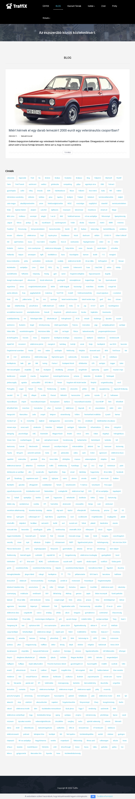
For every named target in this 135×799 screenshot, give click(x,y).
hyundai (49, 753)
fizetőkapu (75, 466)
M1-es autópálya (25, 741)
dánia (9, 728)
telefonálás (49, 683)
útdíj (25, 395)
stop (19, 702)
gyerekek (34, 459)
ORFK (90, 657)
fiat (100, 280)
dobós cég (11, 504)
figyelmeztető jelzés (85, 542)
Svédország (11, 555)
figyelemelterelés (92, 651)
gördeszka (55, 184)
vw (25, 319)
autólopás (58, 351)
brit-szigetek (80, 670)
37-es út (109, 606)
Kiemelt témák (74, 6)
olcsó (100, 530)
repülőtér (10, 459)
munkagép (52, 581)
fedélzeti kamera (74, 216)
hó (18, 395)
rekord (9, 709)
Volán (73, 223)
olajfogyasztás (54, 421)
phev (19, 645)
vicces (9, 235)
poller (49, 530)
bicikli (95, 255)
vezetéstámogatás (27, 331)
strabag (49, 613)
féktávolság (78, 741)
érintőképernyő (109, 600)
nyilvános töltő (34, 625)
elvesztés (74, 389)
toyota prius (52, 235)
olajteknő (22, 523)
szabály (60, 261)
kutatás (20, 747)
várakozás (37, 427)
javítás (87, 395)
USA (56, 331)
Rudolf (119, 178)
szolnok (114, 664)
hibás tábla (11, 331)
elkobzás (37, 542)
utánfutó (28, 702)
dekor (53, 645)
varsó (63, 274)
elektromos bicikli (74, 261)
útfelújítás (66, 459)
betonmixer (79, 210)
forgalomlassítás (69, 702)
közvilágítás (74, 255)
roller (51, 587)
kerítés (38, 498)
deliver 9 (94, 625)
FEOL (50, 267)
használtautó (12, 402)
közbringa (97, 319)
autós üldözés (12, 293)
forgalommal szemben (15, 351)
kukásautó (45, 606)
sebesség (10, 638)
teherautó (46, 446)
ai (60, 555)
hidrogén (61, 587)
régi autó (60, 510)
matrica (20, 248)
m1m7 (93, 306)
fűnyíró (9, 657)
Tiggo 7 (81, 709)
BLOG (58, 6)
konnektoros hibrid (95, 568)
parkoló (71, 696)
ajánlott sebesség (93, 721)
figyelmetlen (53, 472)
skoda (81, 223)
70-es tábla (26, 619)
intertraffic (10, 523)
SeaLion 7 (104, 632)
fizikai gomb (116, 562)
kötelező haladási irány (15, 587)
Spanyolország (120, 216)
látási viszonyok (101, 594)
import (23, 402)
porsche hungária (13, 696)
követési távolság (35, 510)
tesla (47, 453)
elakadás (42, 657)
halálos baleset (103, 670)
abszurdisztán (41, 702)
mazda (33, 376)
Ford (32, 178)
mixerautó (66, 210)
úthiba (58, 613)
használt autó (30, 536)
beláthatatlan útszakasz (106, 421)
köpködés (94, 312)
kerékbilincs (52, 255)
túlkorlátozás (29, 728)
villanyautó (90, 530)
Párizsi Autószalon (14, 549)
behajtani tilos (39, 734)
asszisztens (33, 587)
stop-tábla (25, 651)
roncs (79, 434)
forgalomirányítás (104, 581)
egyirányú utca (90, 184)
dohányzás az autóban (15, 472)
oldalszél (22, 581)
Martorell (108, 178)
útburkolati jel (52, 319)
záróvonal (109, 504)
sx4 (63, 523)
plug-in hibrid (29, 574)
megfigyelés (111, 517)
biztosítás (10, 689)
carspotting (67, 184)
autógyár (70, 427)
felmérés (45, 747)
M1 (113, 261)
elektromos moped (66, 689)
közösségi (77, 287)
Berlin (121, 702)
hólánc (77, 414)
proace (88, 600)
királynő (70, 197)
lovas (125, 741)
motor (92, 453)
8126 (77, 319)
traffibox (44, 645)
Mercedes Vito (36, 753)
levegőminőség (108, 702)
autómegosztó (60, 223)
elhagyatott (33, 485)
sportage (53, 299)
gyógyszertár (21, 753)
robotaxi (110, 734)
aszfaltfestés (12, 274)
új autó (107, 414)
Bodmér (80, 677)
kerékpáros (52, 574)
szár (99, 504)
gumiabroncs (90, 613)
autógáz (102, 363)
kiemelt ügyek (25, 555)
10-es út (33, 670)
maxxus (77, 459)
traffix (51, 466)
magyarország (31, 645)
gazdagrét (61, 280)
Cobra (103, 638)
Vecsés (25, 338)
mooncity (107, 689)
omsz (22, 287)
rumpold (23, 376)
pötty (97, 689)
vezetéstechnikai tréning (42, 568)
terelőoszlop (60, 530)
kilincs (9, 753)
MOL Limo (10, 216)
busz (63, 255)
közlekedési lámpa (44, 715)
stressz (78, 651)
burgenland (44, 376)
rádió (111, 408)
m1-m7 (104, 625)
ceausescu (78, 338)
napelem (55, 702)
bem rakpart (114, 549)
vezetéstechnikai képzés (75, 568)
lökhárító (63, 395)
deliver (121, 600)
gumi (102, 306)
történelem (11, 562)
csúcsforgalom (118, 536)
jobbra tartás (27, 299)
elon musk (105, 478)
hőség (46, 274)
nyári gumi (20, 517)
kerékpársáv (11, 363)
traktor (119, 191)
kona (58, 753)
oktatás (79, 549)
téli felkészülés (108, 651)
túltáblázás (83, 696)
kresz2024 (11, 581)
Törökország (51, 389)
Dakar (96, 434)
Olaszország (117, 613)
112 (103, 255)
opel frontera (18, 242)
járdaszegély (12, 383)
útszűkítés (59, 721)
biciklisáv (82, 498)
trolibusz (22, 216)
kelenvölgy (95, 229)
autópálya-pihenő (108, 325)
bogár (32, 325)
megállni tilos (66, 670)
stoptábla (28, 370)
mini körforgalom (43, 696)
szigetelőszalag (107, 383)
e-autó (9, 670)
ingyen (109, 530)
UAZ (34, 434)
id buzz (9, 747)
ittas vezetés (118, 670)
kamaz (117, 414)
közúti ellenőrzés (46, 280)
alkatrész (29, 466)
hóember (49, 427)
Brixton (47, 178)
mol (15, 357)
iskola (45, 478)
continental (103, 613)
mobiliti (104, 664)
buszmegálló (92, 664)
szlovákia (114, 248)
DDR (48, 191)
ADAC (41, 562)
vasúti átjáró (101, 248)
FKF (110, 191)
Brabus (57, 178)
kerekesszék (114, 338)
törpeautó (10, 741)
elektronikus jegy (41, 357)
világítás (91, 645)
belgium (53, 414)
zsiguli (42, 414)
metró (102, 223)
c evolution (117, 293)
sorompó (33, 216)
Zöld (103, 6)
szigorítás (116, 683)
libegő (114, 210)
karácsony (11, 446)
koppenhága (89, 280)
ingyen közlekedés (14, 536)
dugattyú (106, 434)
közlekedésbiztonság (73, 753)
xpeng (58, 715)
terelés (53, 741)
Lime (34, 267)
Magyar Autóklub (77, 657)
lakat (113, 459)
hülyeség (36, 274)
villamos (20, 235)
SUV (46, 594)
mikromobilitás (77, 446)
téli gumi (20, 453)
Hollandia (10, 255)
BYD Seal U (94, 574)
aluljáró (33, 210)
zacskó (9, 395)
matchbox (89, 287)
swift (47, 498)
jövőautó (71, 370)
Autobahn (10, 485)
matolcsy (48, 293)
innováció (22, 344)
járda (26, 261)
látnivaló (118, 721)
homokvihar (38, 408)
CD (123, 510)
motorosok (76, 581)
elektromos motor (105, 696)
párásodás (65, 453)
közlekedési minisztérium (51, 709)
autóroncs (11, 325)
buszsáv (124, 344)
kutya (101, 498)
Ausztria (121, 568)
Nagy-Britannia (40, 741)
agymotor (10, 606)
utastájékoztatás (33, 312)
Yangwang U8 (12, 625)
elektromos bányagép (53, 248)
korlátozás (57, 677)
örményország (44, 325)
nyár (27, 542)
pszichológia (23, 434)
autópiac (68, 715)
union (41, 203)
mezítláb (93, 587)
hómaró (111, 184)
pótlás (84, 389)
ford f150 (60, 293)
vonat (82, 344)
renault (86, 319)
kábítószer (70, 408)
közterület (44, 434)
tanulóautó (96, 485)
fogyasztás (58, 498)
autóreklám (36, 261)
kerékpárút (101, 344)
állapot (33, 395)
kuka (103, 191)
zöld (54, 747)
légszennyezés (94, 274)
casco (39, 613)
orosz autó (25, 427)
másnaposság (63, 683)
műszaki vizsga (74, 536)
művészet (41, 466)
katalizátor (104, 523)
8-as (23, 293)
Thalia (40, 389)
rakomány (121, 587)
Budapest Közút (68, 363)
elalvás (49, 510)
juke (92, 696)
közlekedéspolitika (86, 734)
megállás (52, 242)
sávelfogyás (37, 530)
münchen (25, 408)
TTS (69, 574)
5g (58, 267)
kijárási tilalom (20, 210)
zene (80, 248)
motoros (120, 223)
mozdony (116, 632)
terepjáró (112, 255)
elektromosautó (13, 734)
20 (90, 408)
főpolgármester (89, 242)
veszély (10, 542)
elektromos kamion (14, 466)
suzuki (118, 319)
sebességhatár (90, 459)
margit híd (112, 287)
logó (85, 466)
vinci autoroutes (50, 625)
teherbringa (101, 549)
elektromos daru (13, 613)
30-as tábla (21, 600)
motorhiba (30, 421)
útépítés (104, 459)
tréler (116, 242)
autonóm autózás (34, 453)
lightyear (55, 478)
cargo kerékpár (12, 632)
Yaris (9, 184)
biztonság (119, 446)
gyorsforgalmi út (77, 664)
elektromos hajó (78, 491)
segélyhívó (93, 203)
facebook (119, 472)
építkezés (54, 210)
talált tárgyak (64, 287)
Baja (64, 472)
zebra (76, 453)
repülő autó (60, 632)
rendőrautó (37, 594)
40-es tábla (108, 472)
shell (17, 728)
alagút (43, 216)
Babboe (116, 478)
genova (78, 594)
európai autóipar (102, 619)
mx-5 (119, 383)
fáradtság (18, 478)
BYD (90, 491)
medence (10, 677)
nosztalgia (80, 203)
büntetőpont (95, 440)
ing (8, 683)
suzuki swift (67, 562)
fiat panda (17, 683)
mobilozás (24, 594)
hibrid (70, 632)
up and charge (71, 619)
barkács (67, 402)
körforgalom (102, 261)
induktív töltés (86, 619)
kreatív (69, 434)
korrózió (58, 408)
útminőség (28, 696)
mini (39, 351)
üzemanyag (11, 594)
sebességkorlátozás (43, 721)
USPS (95, 638)
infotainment (60, 542)
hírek (9, 210)
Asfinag (68, 594)
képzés (58, 568)
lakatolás (87, 376)
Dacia (86, 747)
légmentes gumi (58, 357)
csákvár (62, 306)
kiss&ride (98, 376)
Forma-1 (55, 363)
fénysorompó (84, 702)
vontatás (22, 689)
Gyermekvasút (111, 280)
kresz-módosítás (13, 261)
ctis (16, 299)
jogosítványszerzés (14, 491)
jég (44, 587)
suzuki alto (40, 472)
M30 (106, 351)
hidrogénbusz (119, 434)
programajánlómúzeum (107, 331)
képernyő (33, 606)
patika (114, 747)
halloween (114, 395)
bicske (83, 312)
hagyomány (94, 472)
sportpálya (27, 498)
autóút (100, 734)
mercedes (86, 325)
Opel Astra (49, 517)
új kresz (10, 645)
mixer (19, 542)
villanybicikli (81, 510)
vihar (49, 408)
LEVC (27, 549)
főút (51, 536)
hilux (97, 600)
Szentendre (106, 312)
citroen (118, 299)
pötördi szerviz (71, 312)
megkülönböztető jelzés (37, 287)
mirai (35, 338)
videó (101, 242)
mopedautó (65, 741)
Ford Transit (19, 184)
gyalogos (121, 734)
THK (55, 606)
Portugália (10, 389)
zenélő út (63, 581)
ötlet (91, 670)
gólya (78, 184)
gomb (9, 568)
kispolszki (57, 312)
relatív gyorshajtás (61, 325)
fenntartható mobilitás (92, 414)
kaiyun (21, 255)
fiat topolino (71, 734)
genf (101, 299)
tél (8, 357)
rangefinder (83, 370)
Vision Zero (11, 440)
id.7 (21, 562)
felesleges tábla (36, 319)
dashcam (86, 235)
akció (67, 613)
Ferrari (59, 383)
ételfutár (114, 625)
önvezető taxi (84, 728)
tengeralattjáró (112, 657)
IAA (36, 363)
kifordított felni (12, 408)
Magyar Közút (57, 434)
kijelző (70, 510)
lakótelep (82, 472)
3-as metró (41, 242)
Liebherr (44, 670)
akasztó (10, 702)
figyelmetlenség (80, 625)
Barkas (83, 229)
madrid (93, 478)
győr (55, 274)
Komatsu (72, 587)
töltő (123, 664)
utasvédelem (100, 408)
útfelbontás (83, 363)
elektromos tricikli (22, 709)
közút (76, 235)
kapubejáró (117, 491)
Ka (39, 178)
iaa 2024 (113, 344)
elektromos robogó (44, 632)
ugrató (106, 370)
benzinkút (22, 606)
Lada (34, 414)
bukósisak (102, 645)
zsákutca (69, 677)
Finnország (22, 229)
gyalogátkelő (106, 555)
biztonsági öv (83, 638)
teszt (117, 555)
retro (87, 434)
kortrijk (72, 344)
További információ (105, 796)
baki (22, 363)
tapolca (60, 197)
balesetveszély (88, 331)
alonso (74, 478)
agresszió (103, 453)
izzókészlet (82, 517)
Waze (72, 191)
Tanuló (58, 485)
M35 (64, 638)
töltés (93, 498)
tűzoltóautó (46, 223)
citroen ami (108, 677)
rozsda (96, 395)
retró (119, 408)
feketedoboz (49, 491)
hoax (88, 267)
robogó (41, 574)
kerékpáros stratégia (61, 338)
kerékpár (52, 734)
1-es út (52, 216)
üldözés (31, 197)
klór (20, 677)
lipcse (115, 715)
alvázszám (67, 504)
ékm (35, 709)
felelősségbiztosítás (55, 203)
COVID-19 (107, 235)
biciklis (63, 389)
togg (30, 715)
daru (109, 299)
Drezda (40, 191)
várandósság (65, 414)
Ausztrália (104, 683)
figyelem (110, 568)
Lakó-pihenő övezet (51, 440)
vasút (124, 715)
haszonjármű (59, 696)
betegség (10, 434)
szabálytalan (47, 485)
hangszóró (11, 414)
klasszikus (24, 414)
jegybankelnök (35, 293)
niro (44, 299)
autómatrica (25, 357)
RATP (71, 542)
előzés (115, 741)
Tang (114, 619)
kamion (85, 255)
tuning (45, 363)
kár (126, 351)
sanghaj (71, 721)
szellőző (104, 562)
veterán (107, 721)
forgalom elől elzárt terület (76, 383)
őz (78, 306)
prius (50, 197)
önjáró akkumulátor (36, 664)
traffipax (21, 664)
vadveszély (72, 357)
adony (79, 600)
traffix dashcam (48, 306)
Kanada (89, 248)
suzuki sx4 (73, 523)
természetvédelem (119, 203)
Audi (37, 440)
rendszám (49, 261)
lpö (126, 696)
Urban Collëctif (121, 235)
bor (99, 446)
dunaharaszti (12, 651)
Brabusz (79, 178)
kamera (32, 638)
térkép (118, 267)
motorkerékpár (12, 619)
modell (70, 293)
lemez (9, 517)
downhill (104, 203)
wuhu (80, 721)
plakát (123, 517)
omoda (83, 478)
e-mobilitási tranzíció (14, 312)
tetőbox (41, 197)
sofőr (22, 191)
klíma (107, 427)
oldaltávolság (20, 306)
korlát (55, 523)
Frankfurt (10, 229)
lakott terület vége (88, 299)
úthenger (122, 651)
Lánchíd (44, 210)
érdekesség (62, 466)
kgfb (41, 255)
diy (36, 223)
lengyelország (70, 555)
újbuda (53, 657)
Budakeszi (65, 235)
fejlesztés (82, 427)
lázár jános (70, 709)
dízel (42, 267)
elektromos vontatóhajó (16, 715)
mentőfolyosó (32, 747)
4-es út (63, 242)
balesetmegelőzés (45, 728)
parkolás (104, 747)
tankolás (108, 440)
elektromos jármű (36, 344)
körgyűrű (77, 613)
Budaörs (22, 325)
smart (72, 472)
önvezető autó (95, 351)
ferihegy (43, 638)
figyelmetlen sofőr (68, 606)
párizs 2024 (65, 625)
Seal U (123, 619)
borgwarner (45, 338)
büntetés (76, 683)
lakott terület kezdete (69, 299)
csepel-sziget (59, 600)
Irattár (91, 6)
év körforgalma (12, 338)
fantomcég (112, 498)
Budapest (47, 370)
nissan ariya (11, 427)
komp (48, 600)
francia (75, 325)
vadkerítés (60, 728)
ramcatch (44, 523)
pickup (28, 223)
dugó (101, 466)
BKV (61, 216)
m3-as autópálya (91, 216)
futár (8, 299)
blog (88, 178)
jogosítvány (61, 517)
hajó (42, 235)
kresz (77, 747)
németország (91, 715)
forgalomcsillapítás (77, 274)
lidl (117, 440)
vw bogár (65, 331)
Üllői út (71, 728)
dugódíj (107, 274)
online (109, 267)
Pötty (114, 6)
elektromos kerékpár (46, 689)
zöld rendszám (35, 600)
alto (29, 472)
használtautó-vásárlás (83, 402)
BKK (114, 709)
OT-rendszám (98, 728)
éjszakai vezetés (24, 721)
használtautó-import (38, 402)
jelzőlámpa (104, 715)
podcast (26, 734)
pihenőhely (54, 638)
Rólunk (46, 18)
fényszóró (54, 549)
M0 (75, 229)
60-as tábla (89, 261)
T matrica (83, 485)
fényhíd (93, 383)
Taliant (30, 389)
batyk (71, 645)
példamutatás (80, 574)
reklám (96, 235)
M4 (61, 734)
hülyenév (92, 223)
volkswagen (104, 741)
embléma (122, 229)
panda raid (29, 683)
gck (60, 619)
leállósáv (117, 574)
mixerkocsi (92, 210)
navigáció (51, 344)
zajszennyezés (93, 677)
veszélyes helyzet (61, 446)
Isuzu (30, 242)
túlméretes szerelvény (15, 197)
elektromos (31, 235)
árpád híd (10, 344)
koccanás (85, 357)
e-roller (43, 395)
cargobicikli (28, 613)
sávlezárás (74, 242)
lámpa (90, 504)
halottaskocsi (60, 191)
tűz (122, 747)
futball (16, 498)
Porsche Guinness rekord (56, 664)
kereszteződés (54, 229)
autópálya (23, 267)
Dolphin (48, 542)
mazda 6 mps (118, 370)
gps (29, 363)
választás (10, 178)
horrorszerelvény (37, 581)
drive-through (66, 747)
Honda (30, 351)
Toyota (9, 453)
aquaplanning (104, 389)
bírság (62, 645)
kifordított (119, 402)
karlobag (63, 344)
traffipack (10, 664)
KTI (39, 683)
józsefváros (33, 306)
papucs (83, 587)
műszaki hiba (12, 530)
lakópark (60, 427)
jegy (96, 325)
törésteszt (111, 466)
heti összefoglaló (13, 370)
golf (8, 478)
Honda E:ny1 (11, 421)
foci (8, 498)
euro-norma (69, 421)
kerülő (67, 229)
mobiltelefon (81, 632)
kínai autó (30, 562)
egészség (95, 370)
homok (21, 446)
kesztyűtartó (54, 402)
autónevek (104, 709)
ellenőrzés (31, 280)
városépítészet (75, 280)
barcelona (106, 574)
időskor (80, 645)
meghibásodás (97, 517)
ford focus (116, 351)
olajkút (120, 197)
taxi (23, 625)
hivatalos (68, 178)
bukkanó (90, 338)
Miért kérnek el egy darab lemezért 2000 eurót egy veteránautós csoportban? (64, 130)
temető (43, 536)
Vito (79, 421)
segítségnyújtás (40, 549)
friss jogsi (108, 485)
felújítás (82, 351)
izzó (72, 517)
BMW (111, 223)
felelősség (70, 351)
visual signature (102, 293)
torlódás (63, 657)
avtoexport (32, 255)
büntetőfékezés (109, 229)
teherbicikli (71, 498)
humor (119, 677)
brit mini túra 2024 (119, 542)
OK (93, 796)
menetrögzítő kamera (61, 376)
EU (109, 242)
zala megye (11, 203)
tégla (87, 536)
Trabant (80, 197)
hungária (105, 536)
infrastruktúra (96, 427)
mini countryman (34, 248)
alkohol (90, 446)
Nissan (121, 261)
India (71, 306)
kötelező (91, 197)
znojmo (78, 715)
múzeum (10, 721)
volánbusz (113, 357)
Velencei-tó (77, 267)
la (21, 421)
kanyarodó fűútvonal (40, 651)
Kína (43, 459)
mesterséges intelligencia (44, 619)
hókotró (81, 191)
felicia (19, 223)
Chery (96, 702)
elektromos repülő (84, 689)
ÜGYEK (46, 6)
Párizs (75, 331)
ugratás (24, 383)
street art (104, 210)
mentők (66, 267)
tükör (121, 363)
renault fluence (31, 677)
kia (37, 299)
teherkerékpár (28, 632)
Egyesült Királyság (120, 389)
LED (55, 453)
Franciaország (84, 606)
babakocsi (101, 338)
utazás (115, 523)
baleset (9, 600)
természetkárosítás (106, 197)
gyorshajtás (11, 191)
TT (62, 574)
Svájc (91, 344)
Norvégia (67, 651)
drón (118, 696)
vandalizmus (24, 504)
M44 (72, 638)
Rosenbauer (88, 581)
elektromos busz (117, 453)
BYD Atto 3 (49, 383)
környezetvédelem (38, 229)
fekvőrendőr (33, 446)
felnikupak (110, 376)
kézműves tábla (44, 331)
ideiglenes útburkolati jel (26, 657)
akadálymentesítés (27, 203)
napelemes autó (32, 478)
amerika (22, 638)
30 (104, 357)
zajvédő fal (51, 555)
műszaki (61, 536)
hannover (108, 446)
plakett (93, 523)
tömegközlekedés (13, 574)
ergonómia (11, 287)
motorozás (114, 638)
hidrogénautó (66, 319)
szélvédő (38, 555)
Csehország (94, 510)
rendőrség (92, 709)
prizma (106, 510)
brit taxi (89, 549)
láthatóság (57, 594)
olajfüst (41, 421)
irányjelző (117, 427)
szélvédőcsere (53, 562)
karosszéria (75, 395)
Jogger (112, 363)
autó (84, 453)
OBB (102, 184)
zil (105, 395)
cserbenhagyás (26, 440)
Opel (115, 510)
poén (121, 466)
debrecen (45, 677)
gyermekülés (67, 549)
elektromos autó (107, 587)
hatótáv (93, 632)
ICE (8, 242)
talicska (99, 657)
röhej (31, 191)
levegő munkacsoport (15, 280)
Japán (88, 594)
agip (8, 306)
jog (85, 306)
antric (119, 606)
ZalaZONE (98, 267)
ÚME (93, 389)
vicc (92, 466)
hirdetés (10, 248)
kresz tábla (54, 459)
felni (109, 402)
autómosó (32, 184)
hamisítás (54, 504)
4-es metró (93, 191)
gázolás (22, 485)
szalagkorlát (62, 491)
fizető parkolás (117, 594)
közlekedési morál (33, 491)
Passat (53, 395)
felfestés (25, 274)
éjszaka (109, 319)
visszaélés (80, 504)
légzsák (81, 408)
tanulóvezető (71, 485)
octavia (76, 376)
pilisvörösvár (21, 670)
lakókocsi (111, 728)
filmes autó (91, 741)
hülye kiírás (70, 248)
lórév (70, 600)
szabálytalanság (13, 319)
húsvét (46, 312)
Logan (21, 389)
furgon (32, 689)
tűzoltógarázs (114, 306)
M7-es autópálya (102, 491)
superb (79, 562)
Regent (54, 670)
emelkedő (89, 421)
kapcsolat (22, 178)
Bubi (37, 370)
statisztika (22, 459)
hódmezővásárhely (85, 293)
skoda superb (91, 562)
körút (95, 536)
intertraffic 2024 (75, 530)
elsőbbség (59, 370)
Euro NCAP (100, 402)
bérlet (53, 287)
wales (48, 351)
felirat (84, 523)
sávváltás (98, 606)
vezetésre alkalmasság (15, 510)
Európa (95, 357)
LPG (93, 363)
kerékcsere (11, 376)
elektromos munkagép (88, 555)
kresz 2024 (115, 645)
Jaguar (9, 223)
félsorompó (106, 216)
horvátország (68, 440)
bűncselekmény (90, 683)
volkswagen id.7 (34, 517)
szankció (56, 651)
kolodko (101, 287)
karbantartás (82, 440)
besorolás (25, 530)
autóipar (122, 325)
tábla (95, 747)
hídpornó (97, 178)
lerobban (33, 523)
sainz (65, 478)
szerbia (36, 504)
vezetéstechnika (22, 568)
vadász (43, 184)
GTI (45, 504)
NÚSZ (70, 203)
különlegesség (102, 542)
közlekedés (11, 267)
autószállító (36, 383)
